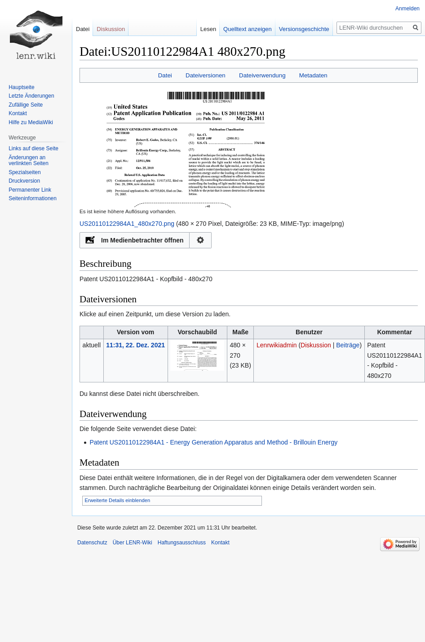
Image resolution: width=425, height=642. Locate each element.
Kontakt (18, 113)
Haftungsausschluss (182, 542)
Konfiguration (201, 240)
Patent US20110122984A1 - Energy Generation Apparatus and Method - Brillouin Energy (213, 442)
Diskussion (316, 345)
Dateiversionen (206, 75)
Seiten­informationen (33, 198)
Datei (165, 75)
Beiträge (347, 345)
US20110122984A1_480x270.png (127, 223)
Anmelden (407, 8)
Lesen (200, 29)
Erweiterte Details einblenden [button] (118, 500)
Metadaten (313, 75)
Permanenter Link (30, 190)
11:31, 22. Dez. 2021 (135, 345)
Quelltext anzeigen (240, 29)
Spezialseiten (24, 172)
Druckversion (24, 181)
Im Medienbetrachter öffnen (142, 240)
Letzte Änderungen (31, 96)
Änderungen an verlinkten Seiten (29, 160)
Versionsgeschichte (296, 29)
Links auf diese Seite (33, 148)
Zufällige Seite (26, 105)
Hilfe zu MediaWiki (31, 122)
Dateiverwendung (262, 75)
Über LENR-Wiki (132, 542)
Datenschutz (92, 542)
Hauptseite (21, 87)
